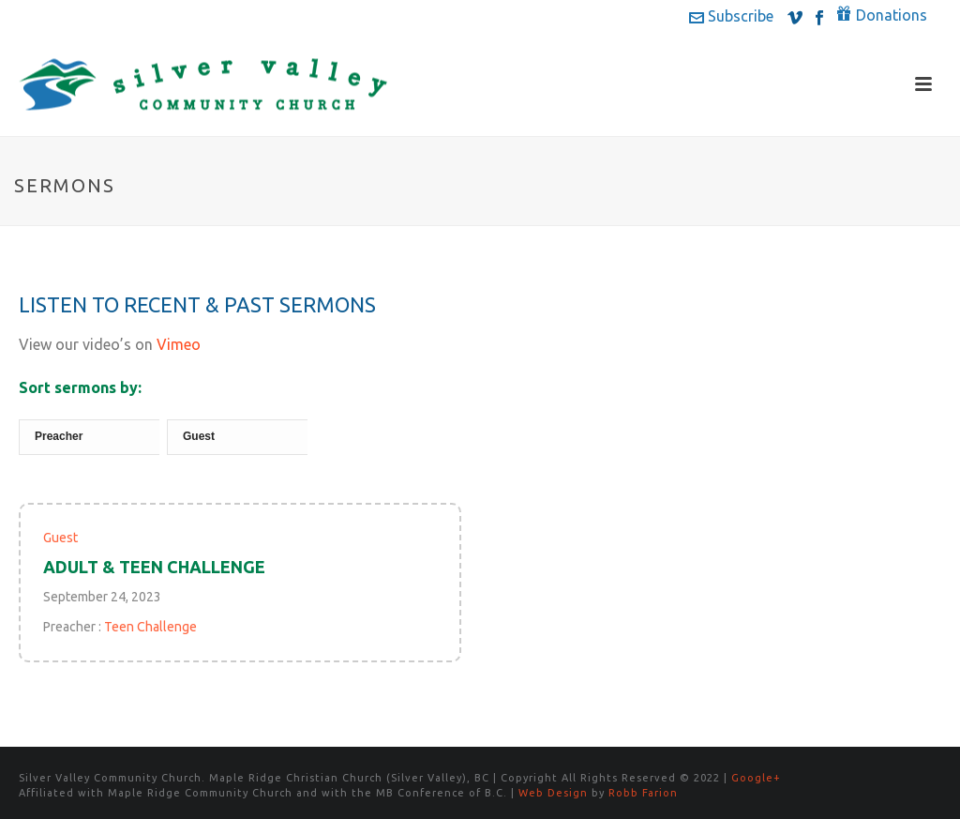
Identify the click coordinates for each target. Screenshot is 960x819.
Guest (60, 537)
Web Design (553, 792)
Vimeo (179, 344)
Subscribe (731, 16)
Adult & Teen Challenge (154, 566)
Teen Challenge (150, 626)
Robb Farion (643, 792)
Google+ (756, 777)
